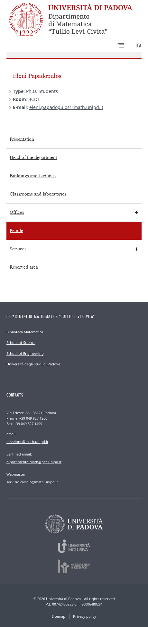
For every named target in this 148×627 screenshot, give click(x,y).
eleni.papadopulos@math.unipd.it (66, 107)
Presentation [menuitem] (22, 139)
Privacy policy (84, 616)
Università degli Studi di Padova (33, 364)
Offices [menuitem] (17, 212)
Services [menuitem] (18, 249)
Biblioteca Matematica (24, 332)
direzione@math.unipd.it (27, 441)
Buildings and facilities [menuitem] (33, 176)
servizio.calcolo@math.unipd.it (32, 482)
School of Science (20, 342)
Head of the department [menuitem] (33, 157)
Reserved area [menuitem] (24, 267)
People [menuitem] (16, 230)
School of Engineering (25, 353)
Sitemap (58, 616)
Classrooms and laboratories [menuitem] (38, 194)
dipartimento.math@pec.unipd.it (33, 461)
